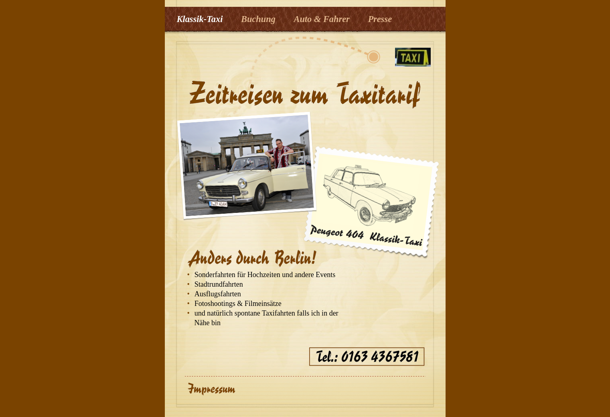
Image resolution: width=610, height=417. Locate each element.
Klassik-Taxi (201, 19)
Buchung (259, 19)
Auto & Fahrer (323, 19)
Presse (380, 19)
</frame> (374, 393)
